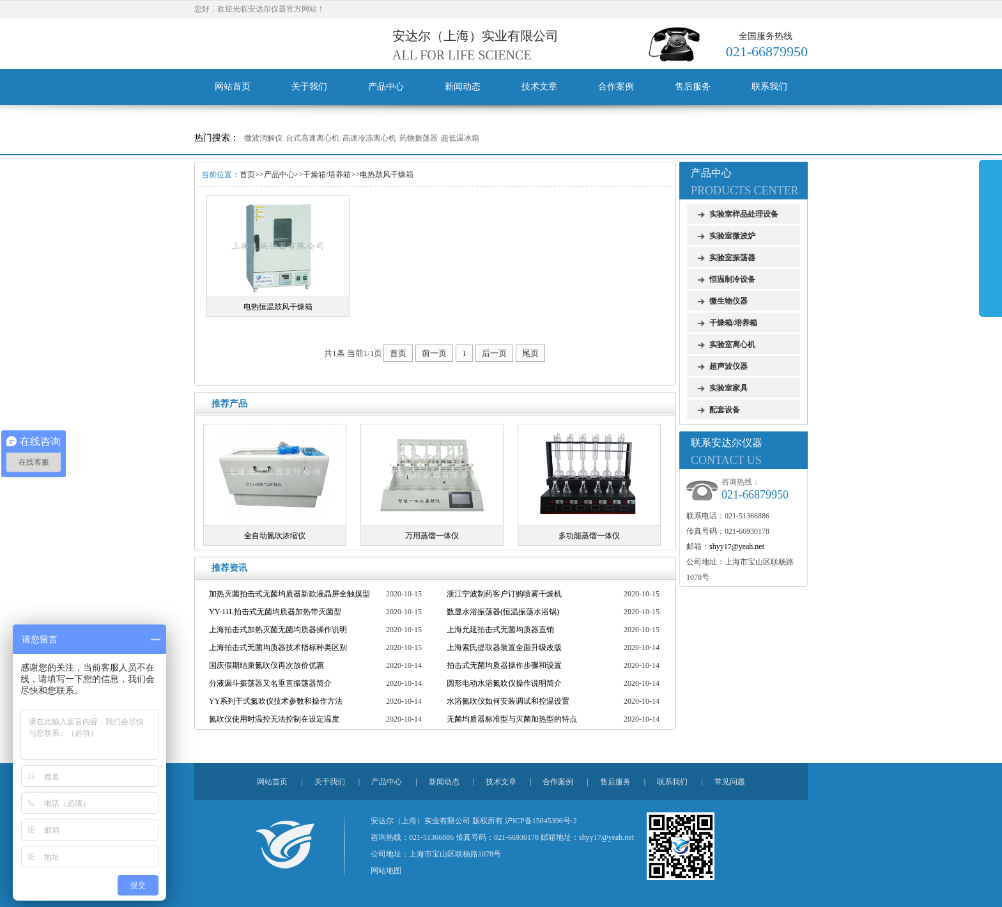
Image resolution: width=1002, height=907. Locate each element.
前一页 (434, 353)
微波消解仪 (263, 138)
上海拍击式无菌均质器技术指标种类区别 (278, 647)
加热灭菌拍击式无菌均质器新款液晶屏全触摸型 (289, 593)
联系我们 (769, 86)
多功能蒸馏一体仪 (589, 535)
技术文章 (539, 86)
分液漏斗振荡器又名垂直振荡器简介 (270, 683)
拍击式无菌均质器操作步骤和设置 (504, 665)
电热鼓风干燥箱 (386, 174)
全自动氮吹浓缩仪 (274, 535)
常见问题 (729, 781)
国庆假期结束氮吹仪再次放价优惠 (266, 665)
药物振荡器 (418, 138)
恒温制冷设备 (732, 279)
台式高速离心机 (312, 138)
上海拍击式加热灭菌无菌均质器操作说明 (278, 629)
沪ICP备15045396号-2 (541, 820)
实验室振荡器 (732, 257)
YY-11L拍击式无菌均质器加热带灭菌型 (275, 611)
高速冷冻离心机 (369, 138)
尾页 (530, 353)
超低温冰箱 (460, 138)
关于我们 (309, 86)
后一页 (494, 353)
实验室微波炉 (732, 235)
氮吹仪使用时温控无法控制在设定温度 (274, 719)
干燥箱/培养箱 (327, 174)
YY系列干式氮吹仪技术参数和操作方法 (276, 701)
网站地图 (386, 870)
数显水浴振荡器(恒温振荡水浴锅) (503, 611)
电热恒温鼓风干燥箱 (277, 306)
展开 (990, 238)
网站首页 (232, 86)
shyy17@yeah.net (736, 546)
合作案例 (616, 86)
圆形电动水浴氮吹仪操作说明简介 (504, 683)
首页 (247, 174)
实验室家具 (728, 388)
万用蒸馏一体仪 (432, 535)
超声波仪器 (728, 366)
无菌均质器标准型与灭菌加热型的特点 (512, 719)
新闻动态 (463, 86)
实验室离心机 (732, 344)
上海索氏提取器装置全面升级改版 (504, 647)
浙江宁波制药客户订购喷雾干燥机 (504, 593)
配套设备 (724, 409)
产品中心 (386, 86)
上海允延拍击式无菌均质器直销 (500, 629)
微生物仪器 (728, 301)
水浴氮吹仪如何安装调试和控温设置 (508, 701)
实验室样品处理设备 (743, 214)
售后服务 (693, 86)
